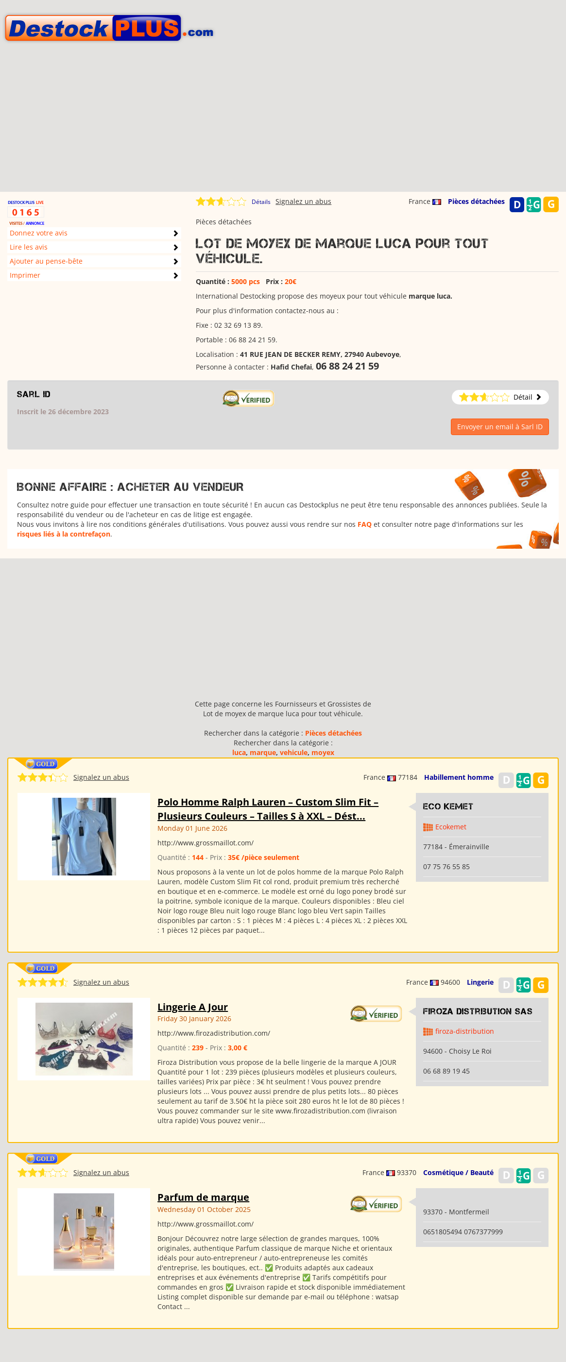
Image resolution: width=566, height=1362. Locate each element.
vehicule (294, 752)
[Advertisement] (283, 124)
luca (239, 752)
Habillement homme (459, 777)
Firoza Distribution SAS (478, 1011)
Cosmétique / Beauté (458, 1172)
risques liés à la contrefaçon (63, 533)
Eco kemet (448, 806)
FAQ (365, 524)
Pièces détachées (476, 201)
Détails (261, 202)
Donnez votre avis (39, 232)
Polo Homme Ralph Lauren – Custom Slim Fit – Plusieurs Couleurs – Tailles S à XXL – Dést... (267, 809)
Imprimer (25, 275)
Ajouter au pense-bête (46, 261)
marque (263, 752)
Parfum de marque (203, 1197)
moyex (322, 752)
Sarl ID (34, 394)
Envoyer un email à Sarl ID (500, 426)
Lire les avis (29, 247)
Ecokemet (450, 826)
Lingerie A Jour (192, 1006)
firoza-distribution (464, 1031)
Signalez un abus (303, 201)
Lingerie (480, 982)
